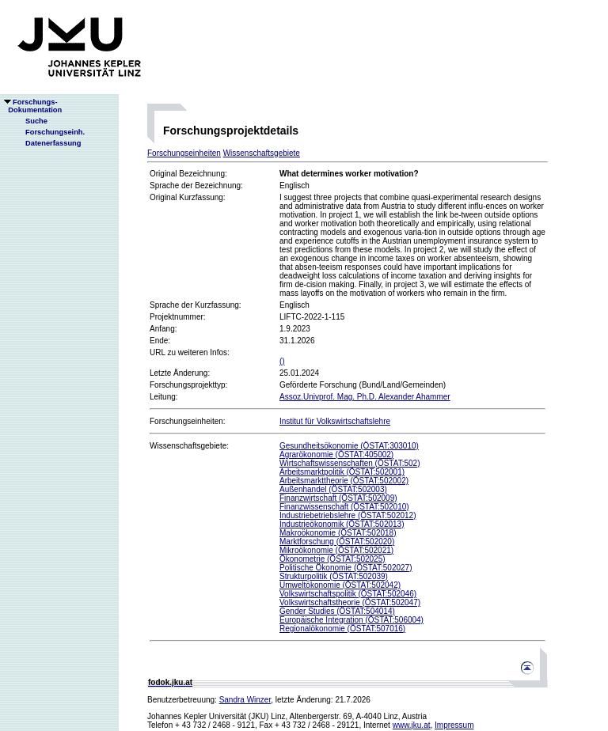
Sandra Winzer (245, 699)
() (282, 361)
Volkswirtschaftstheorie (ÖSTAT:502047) (349, 602)
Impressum (454, 725)
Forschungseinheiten (184, 153)
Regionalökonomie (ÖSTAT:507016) (342, 628)
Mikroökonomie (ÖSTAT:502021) (336, 550)
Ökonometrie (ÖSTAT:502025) (332, 559)
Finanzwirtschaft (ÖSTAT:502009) (338, 498)
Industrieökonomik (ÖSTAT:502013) (341, 524)
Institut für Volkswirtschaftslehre (334, 421)
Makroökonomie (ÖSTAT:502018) (337, 532)
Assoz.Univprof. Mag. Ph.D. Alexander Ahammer (364, 396)
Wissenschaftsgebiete (261, 153)
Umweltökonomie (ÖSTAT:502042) (340, 585)
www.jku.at (412, 725)
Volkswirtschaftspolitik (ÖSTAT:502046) (347, 593)
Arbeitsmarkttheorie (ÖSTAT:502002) (343, 480)
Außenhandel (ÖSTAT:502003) (333, 489)
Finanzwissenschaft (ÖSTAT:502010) (344, 506)
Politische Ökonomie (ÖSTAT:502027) (345, 567)
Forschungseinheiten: (188, 421)
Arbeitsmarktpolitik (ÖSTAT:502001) (342, 472)
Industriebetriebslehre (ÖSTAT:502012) (347, 515)
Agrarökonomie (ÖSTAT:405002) (336, 454)
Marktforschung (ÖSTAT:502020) (336, 541)
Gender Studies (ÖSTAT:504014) (337, 611)
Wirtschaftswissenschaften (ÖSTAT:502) (349, 463)
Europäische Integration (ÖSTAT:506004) (351, 619)
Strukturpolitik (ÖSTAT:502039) (333, 576)
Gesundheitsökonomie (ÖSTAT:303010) (349, 445)
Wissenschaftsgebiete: (189, 445)
